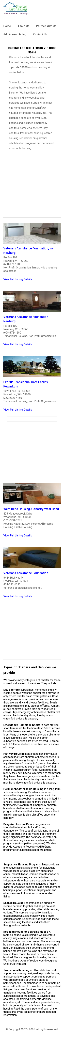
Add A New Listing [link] (14, 34)
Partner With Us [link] (46, 26)
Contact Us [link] (40, 34)
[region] (32, 191)
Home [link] (7, 26)
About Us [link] (23, 26)
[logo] (15, 8)
